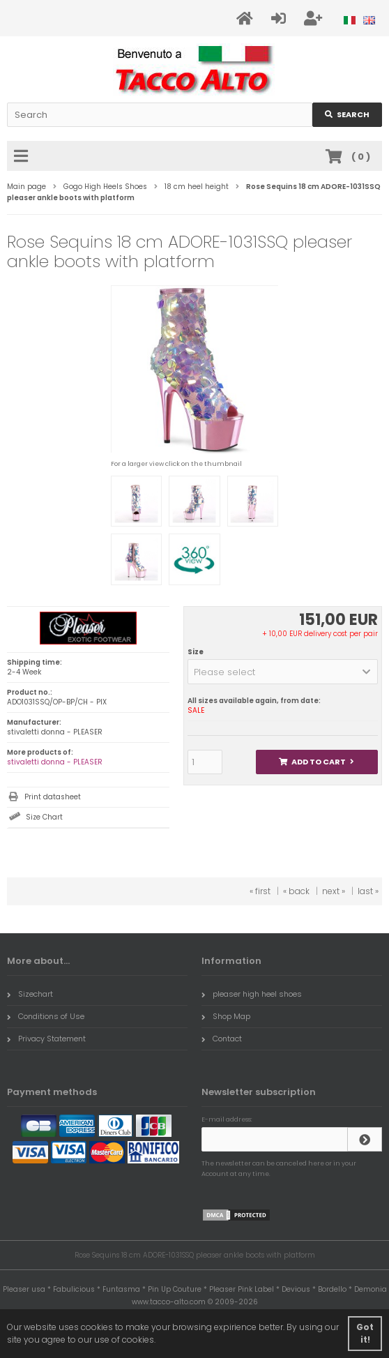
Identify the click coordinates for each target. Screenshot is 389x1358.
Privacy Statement (46, 1038)
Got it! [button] (365, 1333)
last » (368, 891)
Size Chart (44, 817)
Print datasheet (52, 797)
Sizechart (30, 993)
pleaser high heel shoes (251, 993)
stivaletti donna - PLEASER (54, 762)
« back (296, 891)
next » (333, 891)
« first (260, 891)
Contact (221, 1038)
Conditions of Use (45, 1016)
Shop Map (225, 1016)
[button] (283, 671)
